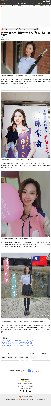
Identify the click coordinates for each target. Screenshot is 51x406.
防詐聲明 (20, 383)
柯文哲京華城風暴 (31, 6)
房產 (39, 3)
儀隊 (27, 357)
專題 (18, 3)
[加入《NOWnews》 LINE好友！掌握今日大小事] (32, 353)
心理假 (13, 6)
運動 (25, 3)
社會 (35, 3)
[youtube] (30, 391)
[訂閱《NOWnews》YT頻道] (44, 353)
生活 (42, 3)
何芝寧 (4, 242)
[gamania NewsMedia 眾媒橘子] (25, 397)
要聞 (15, 3)
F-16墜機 (3, 3)
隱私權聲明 (30, 383)
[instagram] (23, 391)
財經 (32, 3)
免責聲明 (25, 383)
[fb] (20, 391)
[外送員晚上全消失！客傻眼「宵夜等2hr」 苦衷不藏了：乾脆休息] (21, 29)
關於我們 (26, 386)
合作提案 (31, 386)
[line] (27, 391)
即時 (11, 3)
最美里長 (10, 357)
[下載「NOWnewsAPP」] (7, 353)
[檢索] (49, 1)
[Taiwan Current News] (44, 1)
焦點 (8, 3)
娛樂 (22, 3)
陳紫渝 (3, 357)
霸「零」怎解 (21, 6)
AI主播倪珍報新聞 (42, 6)
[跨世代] (3, 6)
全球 (28, 3)
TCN (8, 6)
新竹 (16, 357)
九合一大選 (33, 357)
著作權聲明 (20, 386)
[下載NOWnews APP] (47, 1)
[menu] (50, 3)
